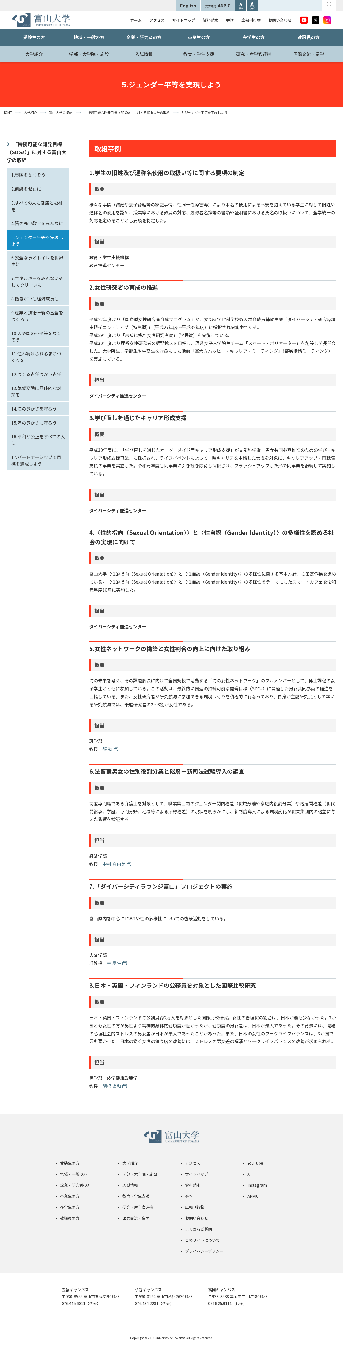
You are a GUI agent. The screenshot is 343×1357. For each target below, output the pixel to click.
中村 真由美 (114, 864)
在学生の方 (254, 37)
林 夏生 (114, 963)
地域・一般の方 (89, 37)
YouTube (255, 1163)
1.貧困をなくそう (28, 174)
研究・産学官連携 (253, 54)
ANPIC (218, 5)
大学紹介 (34, 54)
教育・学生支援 (198, 54)
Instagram (257, 1185)
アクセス (156, 20)
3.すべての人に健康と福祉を (37, 206)
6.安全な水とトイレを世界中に (37, 260)
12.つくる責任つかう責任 (36, 374)
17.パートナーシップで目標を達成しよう (36, 460)
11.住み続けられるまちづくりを (36, 356)
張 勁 (107, 749)
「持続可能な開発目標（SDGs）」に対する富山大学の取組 (36, 151)
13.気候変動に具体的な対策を (36, 391)
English (188, 5)
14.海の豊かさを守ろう (34, 408)
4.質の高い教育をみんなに (37, 223)
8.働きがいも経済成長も (35, 298)
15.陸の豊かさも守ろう (34, 422)
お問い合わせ (279, 20)
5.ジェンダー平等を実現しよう (37, 240)
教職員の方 (309, 37)
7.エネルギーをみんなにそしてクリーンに (37, 281)
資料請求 (210, 20)
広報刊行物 (251, 20)
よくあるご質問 (198, 1229)
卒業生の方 (199, 37)
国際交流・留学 (308, 54)
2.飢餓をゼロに (26, 188)
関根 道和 (111, 1086)
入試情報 (144, 54)
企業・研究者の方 (143, 37)
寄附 (230, 20)
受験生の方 (34, 37)
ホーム (136, 20)
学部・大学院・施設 (89, 54)
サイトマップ (183, 20)
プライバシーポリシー (204, 1251)
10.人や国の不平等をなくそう (36, 336)
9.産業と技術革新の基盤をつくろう (37, 315)
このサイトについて (202, 1240)
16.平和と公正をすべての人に (38, 439)
